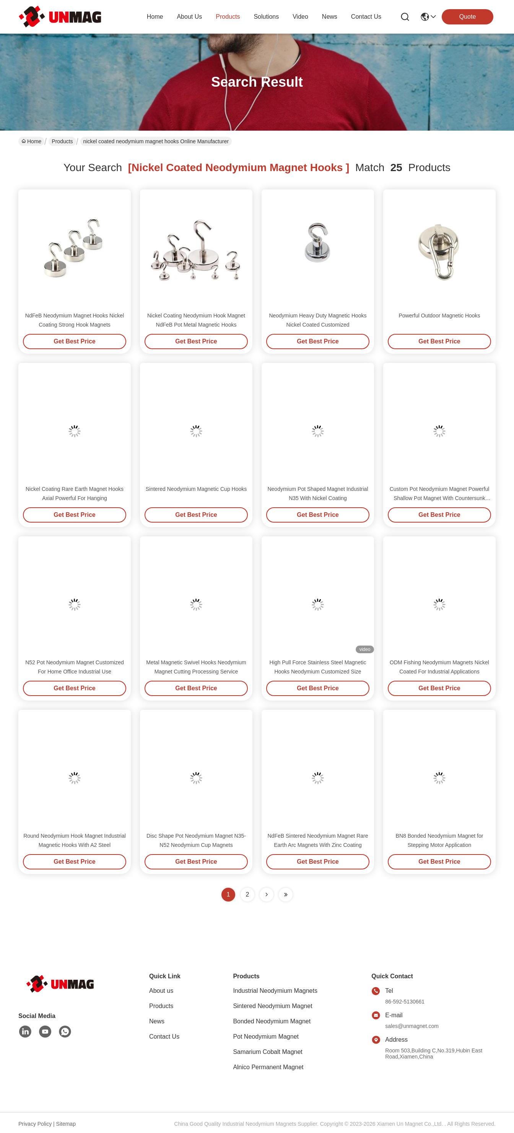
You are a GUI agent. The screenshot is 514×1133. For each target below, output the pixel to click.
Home (155, 16)
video (300, 16)
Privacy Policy (35, 1124)
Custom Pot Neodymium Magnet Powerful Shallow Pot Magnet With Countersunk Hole (440, 498)
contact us (366, 16)
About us (161, 990)
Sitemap (66, 1124)
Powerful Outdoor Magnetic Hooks (439, 315)
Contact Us (164, 1036)
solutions (266, 16)
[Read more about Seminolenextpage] (266, 895)
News (156, 1021)
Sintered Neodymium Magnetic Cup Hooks (196, 489)
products (228, 16)
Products (62, 141)
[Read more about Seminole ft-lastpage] (286, 895)
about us (189, 16)
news (329, 16)
